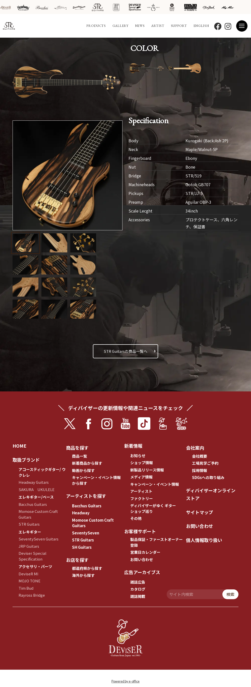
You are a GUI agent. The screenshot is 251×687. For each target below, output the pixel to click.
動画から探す (83, 470)
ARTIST (157, 26)
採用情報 (199, 470)
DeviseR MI (28, 573)
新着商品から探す (87, 463)
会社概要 (199, 456)
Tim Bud (26, 588)
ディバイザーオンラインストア (210, 494)
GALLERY (120, 26)
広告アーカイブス (142, 572)
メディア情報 (141, 476)
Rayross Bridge (32, 595)
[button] (109, 176)
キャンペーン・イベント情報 (154, 484)
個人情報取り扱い (204, 540)
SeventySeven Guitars (38, 538)
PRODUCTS (96, 26)
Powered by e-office (125, 681)
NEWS (140, 26)
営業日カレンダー (145, 552)
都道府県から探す (87, 568)
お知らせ (137, 455)
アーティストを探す (86, 496)
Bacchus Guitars (33, 504)
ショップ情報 (141, 462)
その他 (136, 518)
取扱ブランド (26, 459)
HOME (19, 445)
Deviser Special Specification (32, 556)
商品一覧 (79, 456)
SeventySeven (85, 532)
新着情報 (133, 445)
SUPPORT (179, 26)
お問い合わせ (141, 559)
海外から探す (83, 575)
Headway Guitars (34, 482)
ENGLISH (201, 26)
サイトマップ (199, 512)
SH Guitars (82, 547)
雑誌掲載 (137, 596)
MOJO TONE (29, 580)
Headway (81, 512)
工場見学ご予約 (205, 463)
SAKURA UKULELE (36, 489)
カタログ (137, 589)
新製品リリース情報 (147, 469)
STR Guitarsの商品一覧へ (125, 351)
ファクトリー (141, 498)
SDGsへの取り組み (208, 477)
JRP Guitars (29, 546)
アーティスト (141, 491)
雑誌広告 (137, 582)
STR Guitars (29, 524)
